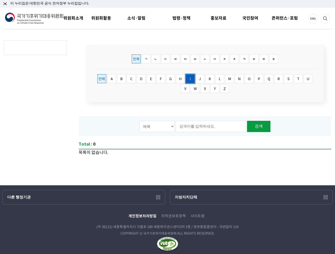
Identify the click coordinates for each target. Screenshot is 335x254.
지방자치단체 (186, 197)
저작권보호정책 (173, 216)
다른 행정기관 (19, 197)
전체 (136, 59)
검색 (259, 126)
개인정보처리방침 (142, 216)
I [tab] (190, 79)
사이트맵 (197, 216)
